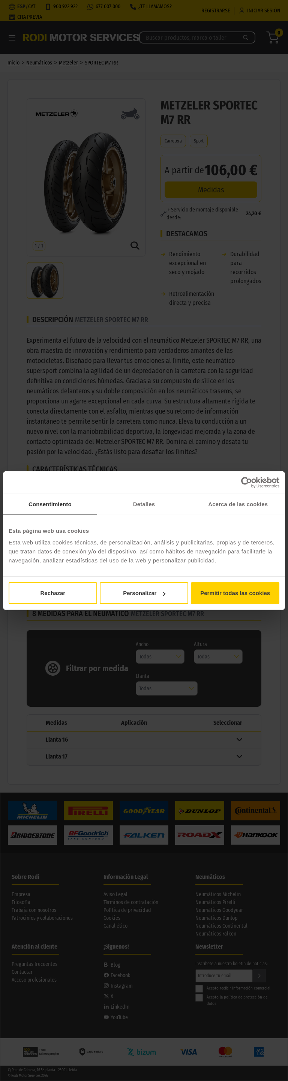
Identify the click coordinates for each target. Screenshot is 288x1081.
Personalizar (144, 593)
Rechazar (52, 593)
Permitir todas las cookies (235, 593)
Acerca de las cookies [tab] (238, 504)
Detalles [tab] (144, 504)
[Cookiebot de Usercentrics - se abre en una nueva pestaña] (246, 482)
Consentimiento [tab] (50, 504)
